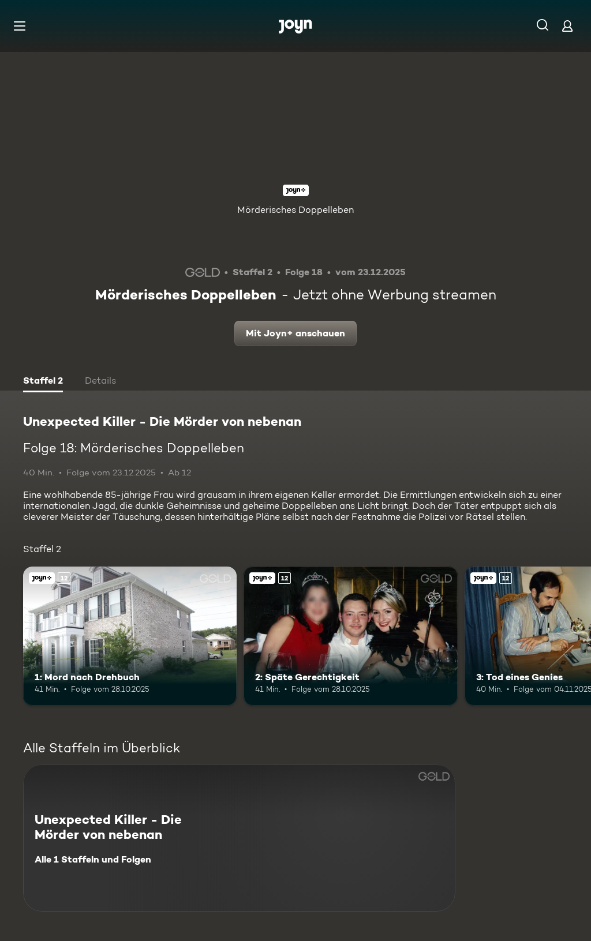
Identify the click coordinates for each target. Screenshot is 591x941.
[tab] (43, 382)
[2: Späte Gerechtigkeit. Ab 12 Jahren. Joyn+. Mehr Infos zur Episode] (350, 636)
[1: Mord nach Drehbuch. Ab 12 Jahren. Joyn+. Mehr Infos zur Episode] (130, 636)
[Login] (567, 26)
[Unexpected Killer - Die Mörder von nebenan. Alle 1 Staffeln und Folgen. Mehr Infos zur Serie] (239, 838)
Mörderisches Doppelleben (295, 209)
